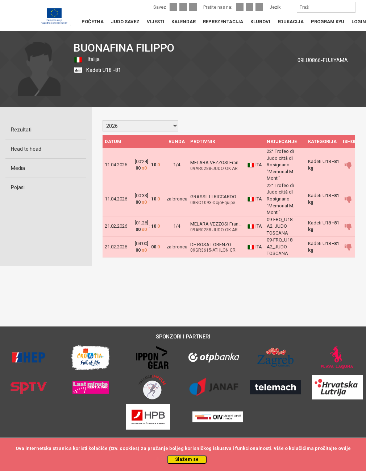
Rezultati (21, 130)
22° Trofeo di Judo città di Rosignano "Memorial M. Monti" (280, 165)
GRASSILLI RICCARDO (213, 196)
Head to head (26, 149)
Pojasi (18, 187)
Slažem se (187, 459)
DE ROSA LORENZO (210, 244)
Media (18, 168)
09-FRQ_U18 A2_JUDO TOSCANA (279, 226)
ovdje (344, 448)
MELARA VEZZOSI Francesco (220, 162)
